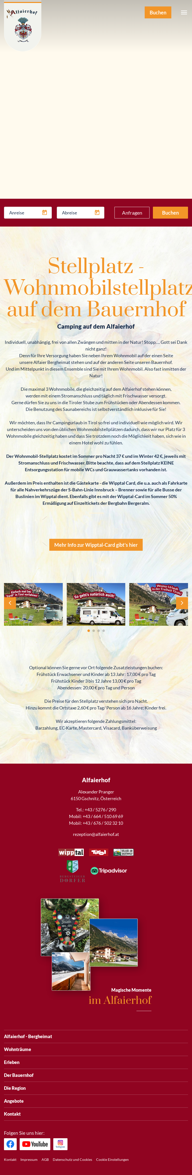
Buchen (170, 213)
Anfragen (132, 213)
